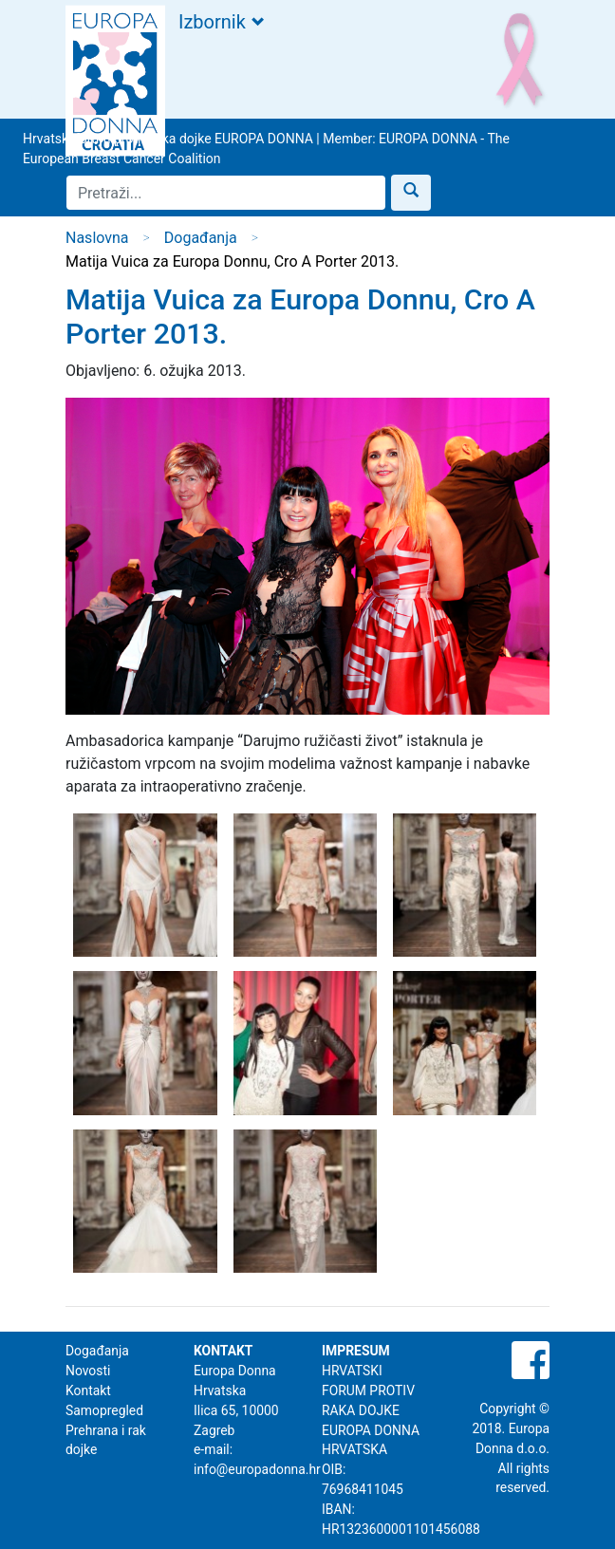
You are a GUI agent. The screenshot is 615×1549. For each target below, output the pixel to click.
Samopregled (104, 1410)
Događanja (200, 238)
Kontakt (88, 1390)
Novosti (87, 1370)
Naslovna (97, 238)
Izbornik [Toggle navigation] (221, 21)
